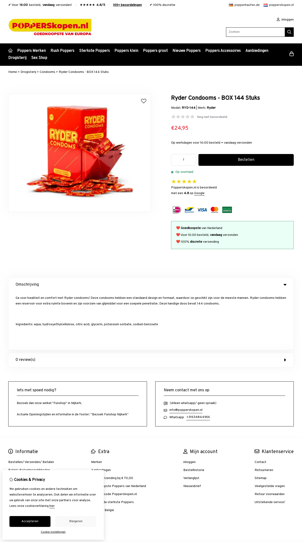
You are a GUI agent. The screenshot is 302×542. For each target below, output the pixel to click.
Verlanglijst (191, 420)
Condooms (47, 72)
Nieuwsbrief (192, 428)
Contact (260, 404)
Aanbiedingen (256, 51)
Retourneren (264, 412)
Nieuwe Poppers (186, 51)
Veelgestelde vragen (270, 428)
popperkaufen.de (244, 5)
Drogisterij (17, 58)
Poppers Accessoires (223, 51)
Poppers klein (126, 51)
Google (199, 193)
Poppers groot (155, 51)
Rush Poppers (62, 51)
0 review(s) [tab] (151, 301)
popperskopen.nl (279, 5)
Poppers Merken (31, 51)
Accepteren (29, 521)
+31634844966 (198, 359)
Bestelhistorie (193, 412)
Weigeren (76, 521)
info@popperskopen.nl (185, 352)
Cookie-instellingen (53, 532)
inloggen (285, 20)
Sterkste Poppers (94, 51)
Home (12, 72)
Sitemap (261, 420)
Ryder (211, 108)
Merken (96, 404)
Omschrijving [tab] (151, 284)
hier (52, 506)
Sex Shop (39, 58)
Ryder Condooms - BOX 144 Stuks (84, 72)
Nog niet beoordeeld (212, 117)
